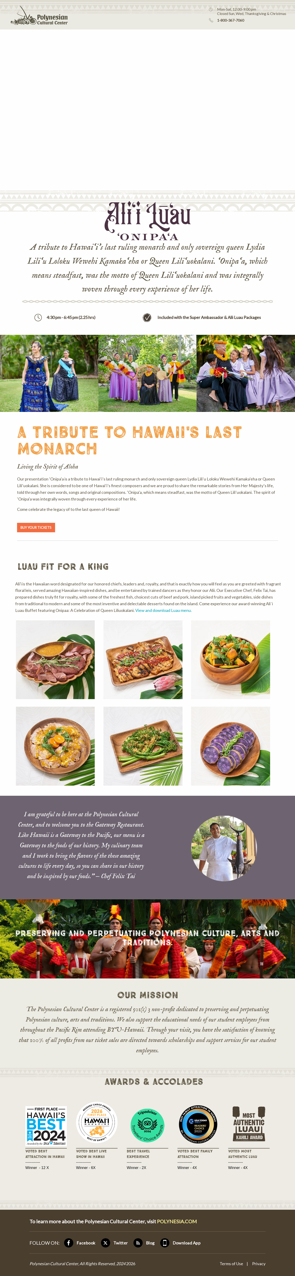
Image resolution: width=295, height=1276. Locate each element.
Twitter (120, 1242)
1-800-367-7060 (230, 20)
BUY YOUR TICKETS (36, 527)
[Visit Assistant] (277, 1265)
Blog (150, 1242)
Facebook (86, 1242)
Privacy (259, 1263)
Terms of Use (231, 1263)
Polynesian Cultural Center (34, 14)
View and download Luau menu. (163, 610)
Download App (187, 1242)
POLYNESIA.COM (177, 1221)
